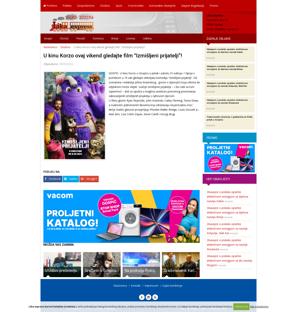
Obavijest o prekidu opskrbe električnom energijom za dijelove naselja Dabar (227, 196)
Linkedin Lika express (148, 297)
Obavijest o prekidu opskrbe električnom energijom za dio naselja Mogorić (229, 260)
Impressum (151, 285)
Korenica (98, 38)
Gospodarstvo (86, 5)
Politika (67, 5)
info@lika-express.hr (226, 29)
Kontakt (136, 285)
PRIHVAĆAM (241, 306)
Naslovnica (50, 47)
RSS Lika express (155, 297)
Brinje (114, 38)
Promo (214, 5)
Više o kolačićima (259, 306)
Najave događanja (192, 5)
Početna (50, 5)
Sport (119, 5)
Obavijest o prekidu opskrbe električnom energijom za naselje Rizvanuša (227, 244)
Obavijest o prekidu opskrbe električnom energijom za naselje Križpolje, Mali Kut (227, 228)
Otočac (64, 38)
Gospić (48, 38)
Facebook (53, 179)
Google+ (89, 179)
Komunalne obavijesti (162, 5)
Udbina (147, 38)
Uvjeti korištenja (172, 285)
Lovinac (130, 38)
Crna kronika (135, 5)
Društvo (105, 5)
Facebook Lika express (142, 297)
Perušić (80, 38)
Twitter (70, 179)
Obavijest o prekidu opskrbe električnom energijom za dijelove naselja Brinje (227, 212)
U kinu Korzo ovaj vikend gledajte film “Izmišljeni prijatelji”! (112, 55)
